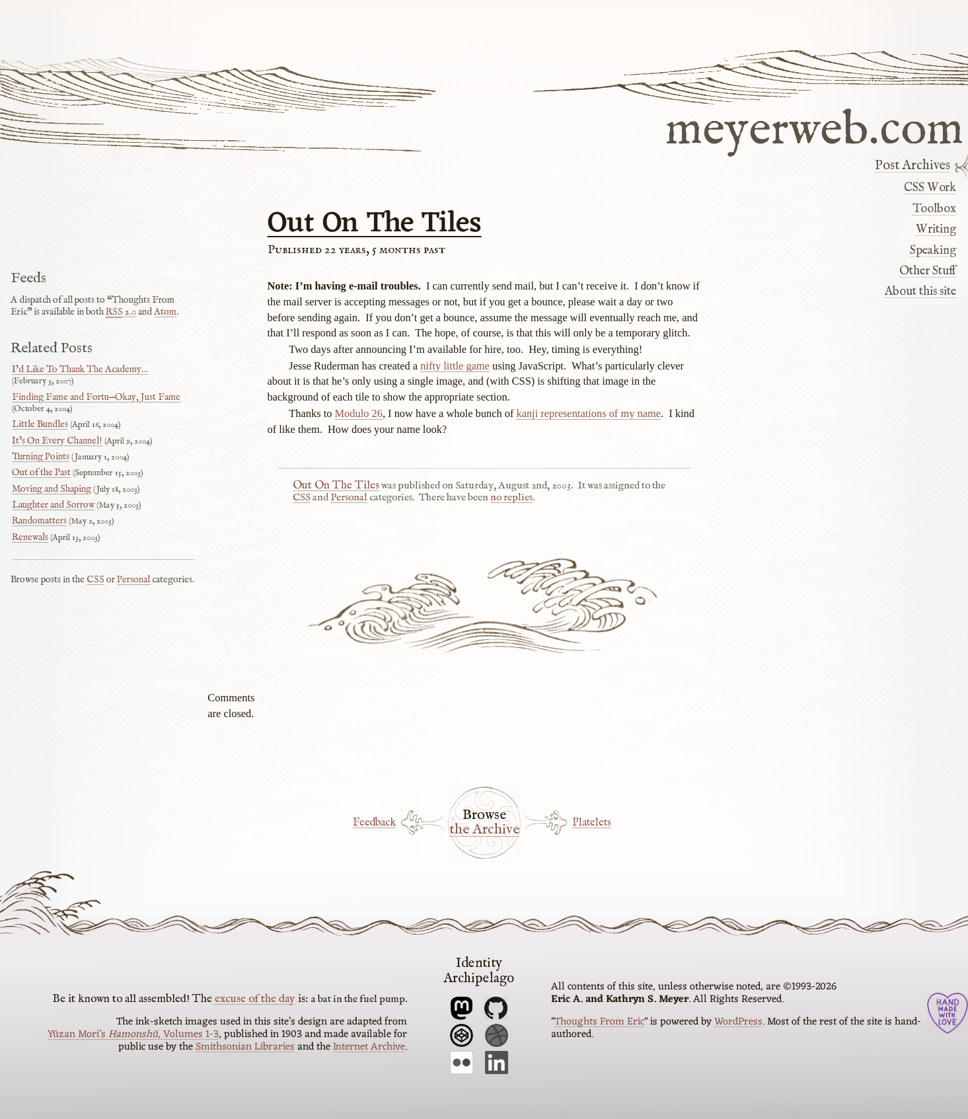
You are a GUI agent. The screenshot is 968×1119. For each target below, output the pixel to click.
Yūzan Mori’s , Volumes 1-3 (133, 1034)
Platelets (591, 823)
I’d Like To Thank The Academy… (80, 369)
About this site (920, 291)
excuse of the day (255, 998)
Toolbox (934, 209)
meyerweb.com (814, 127)
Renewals (30, 537)
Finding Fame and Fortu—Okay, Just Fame (96, 397)
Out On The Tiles (375, 224)
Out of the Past (41, 473)
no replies (511, 497)
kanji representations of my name (588, 413)
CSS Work (930, 187)
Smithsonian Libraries (245, 1047)
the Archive (484, 830)
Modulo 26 (359, 413)
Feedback (374, 823)
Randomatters (39, 521)
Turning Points (40, 457)
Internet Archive (369, 1047)
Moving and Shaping (51, 489)
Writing (936, 229)
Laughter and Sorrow (53, 505)
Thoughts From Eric (599, 1022)
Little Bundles (40, 424)
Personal (348, 497)
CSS (302, 497)
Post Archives (912, 166)
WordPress (738, 1022)
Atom (165, 312)
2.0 (121, 312)
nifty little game (455, 366)
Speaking (933, 250)
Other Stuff (927, 271)
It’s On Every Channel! (57, 441)
